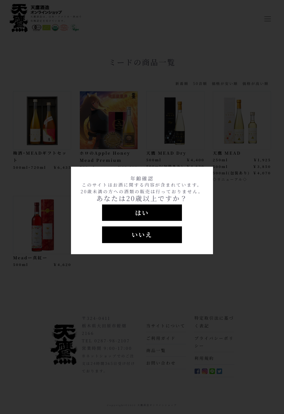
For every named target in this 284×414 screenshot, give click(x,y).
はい (142, 212)
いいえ (141, 234)
